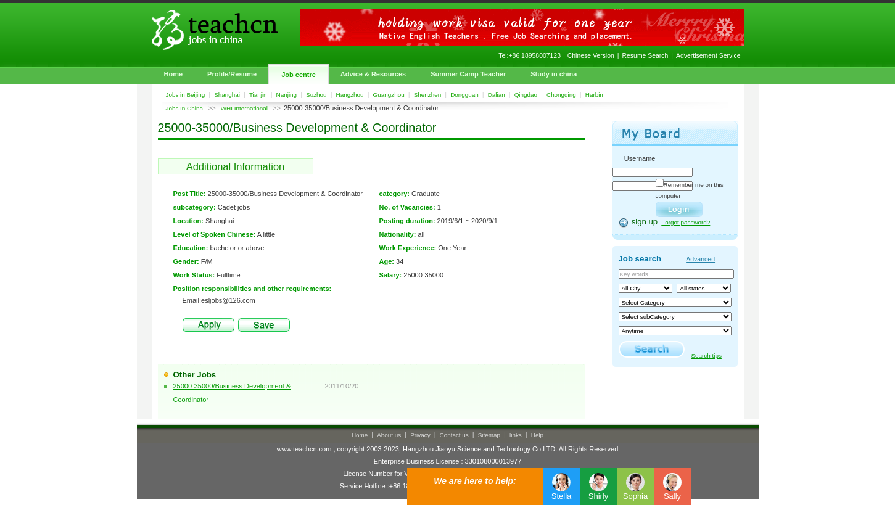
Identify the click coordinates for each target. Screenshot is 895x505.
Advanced (700, 259)
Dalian (496, 94)
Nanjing (286, 94)
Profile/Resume (232, 74)
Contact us (454, 435)
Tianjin (258, 94)
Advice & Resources (373, 74)
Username (640, 158)
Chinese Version (590, 55)
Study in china (553, 74)
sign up (645, 221)
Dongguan (464, 94)
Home (173, 74)
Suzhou (316, 94)
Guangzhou (389, 94)
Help (537, 435)
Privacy (420, 435)
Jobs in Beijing (185, 94)
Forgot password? (685, 222)
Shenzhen (427, 94)
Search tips (706, 355)
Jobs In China (184, 108)
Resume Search (645, 55)
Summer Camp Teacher (468, 74)
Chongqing (561, 94)
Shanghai (227, 94)
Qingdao (525, 94)
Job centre (298, 74)
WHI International (244, 108)
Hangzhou (350, 94)
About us (389, 435)
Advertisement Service (708, 55)
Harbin (594, 94)
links (515, 435)
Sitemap (489, 435)
